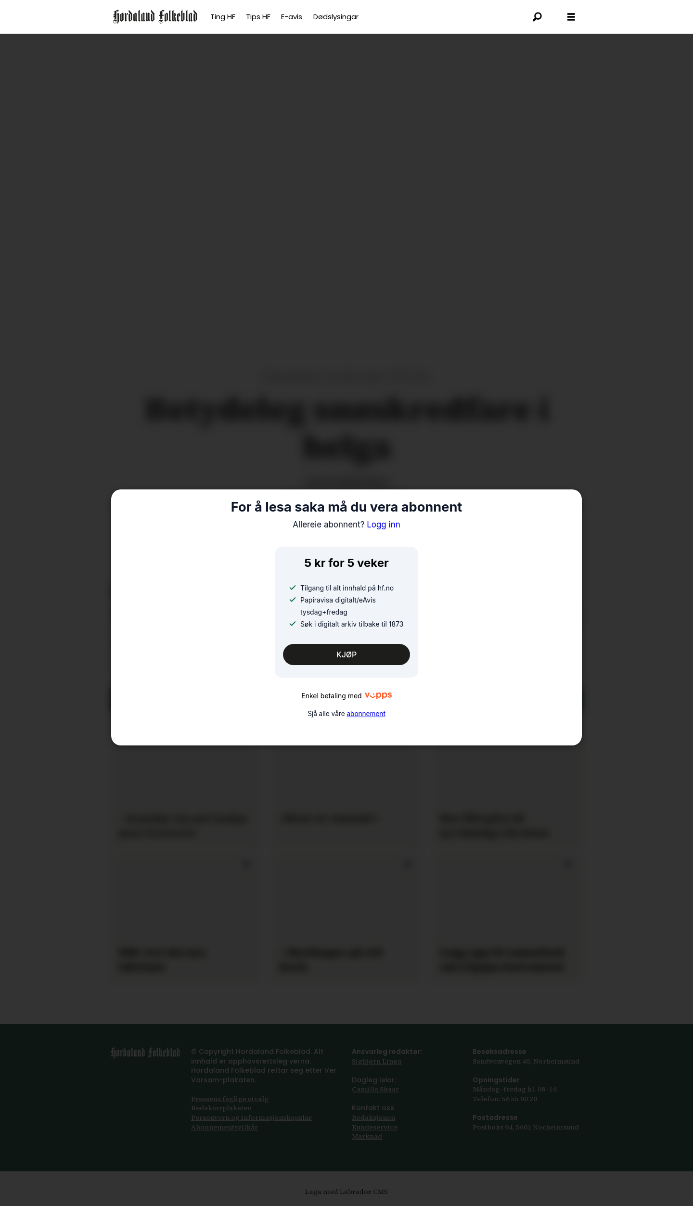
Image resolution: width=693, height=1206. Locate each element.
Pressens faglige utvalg (230, 1098)
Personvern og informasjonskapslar (251, 1117)
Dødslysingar (336, 17)
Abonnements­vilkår (224, 1127)
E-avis (291, 17)
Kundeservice (375, 1127)
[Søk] (537, 17)
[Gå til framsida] (155, 17)
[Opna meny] (571, 17)
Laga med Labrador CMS (346, 1191)
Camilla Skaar (375, 1089)
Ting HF (222, 17)
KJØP (346, 654)
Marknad (367, 1136)
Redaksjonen (373, 1117)
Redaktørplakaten (221, 1108)
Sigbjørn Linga (376, 1061)
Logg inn (346, 524)
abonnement (365, 714)
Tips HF (258, 17)
